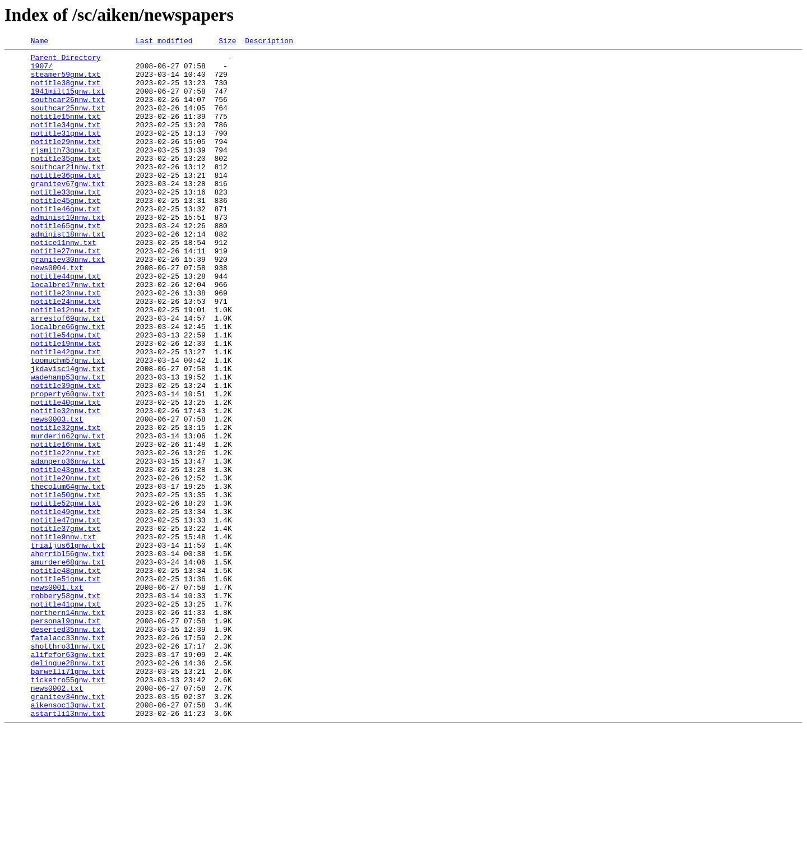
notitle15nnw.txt (66, 131)
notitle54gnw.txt (66, 393)
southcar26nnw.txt (68, 111)
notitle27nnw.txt (66, 293)
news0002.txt (57, 817)
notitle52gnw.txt (66, 595)
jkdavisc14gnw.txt (68, 434)
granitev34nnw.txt (68, 827)
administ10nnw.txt (68, 252)
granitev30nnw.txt (68, 303)
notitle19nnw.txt (66, 404)
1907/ (42, 71)
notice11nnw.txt (63, 282)
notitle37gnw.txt (66, 626)
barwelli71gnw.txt (68, 797)
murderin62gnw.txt (68, 515)
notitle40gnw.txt (66, 474)
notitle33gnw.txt (66, 222)
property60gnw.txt (68, 464)
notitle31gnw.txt (66, 151)
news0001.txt (57, 696)
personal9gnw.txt (66, 737)
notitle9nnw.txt (63, 636)
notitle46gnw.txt (66, 242)
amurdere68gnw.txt (68, 666)
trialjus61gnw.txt (68, 646)
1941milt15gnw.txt (68, 101)
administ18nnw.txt (68, 272)
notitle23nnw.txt (66, 343)
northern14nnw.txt (68, 726)
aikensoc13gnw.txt (68, 837)
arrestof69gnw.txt (68, 373)
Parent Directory (66, 60)
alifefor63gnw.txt (68, 777)
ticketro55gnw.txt (68, 807)
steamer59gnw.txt (66, 81)
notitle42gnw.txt (66, 414)
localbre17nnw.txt (68, 333)
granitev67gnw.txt (68, 212)
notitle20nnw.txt (66, 565)
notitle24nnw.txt (66, 353)
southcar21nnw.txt (68, 192)
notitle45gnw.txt (66, 232)
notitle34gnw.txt (66, 141)
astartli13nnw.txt (68, 848)
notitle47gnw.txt (66, 615)
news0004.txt (57, 313)
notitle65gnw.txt (66, 262)
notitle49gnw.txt (66, 605)
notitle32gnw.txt (66, 504)
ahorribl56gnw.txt (68, 656)
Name (39, 42)
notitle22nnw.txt (66, 535)
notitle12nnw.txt (66, 363)
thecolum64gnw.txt (68, 575)
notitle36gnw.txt (66, 202)
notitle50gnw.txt (66, 585)
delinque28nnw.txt (68, 787)
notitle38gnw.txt (66, 91)
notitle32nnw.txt (66, 484)
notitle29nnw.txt (66, 161)
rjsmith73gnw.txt (66, 171)
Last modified (164, 42)
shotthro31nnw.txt (68, 767)
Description (269, 42)
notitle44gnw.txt (66, 323)
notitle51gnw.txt (66, 686)
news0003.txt (57, 494)
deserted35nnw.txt (68, 747)
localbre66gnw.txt (68, 383)
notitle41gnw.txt (66, 716)
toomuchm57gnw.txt (68, 424)
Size (227, 42)
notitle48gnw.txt (66, 676)
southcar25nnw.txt (68, 121)
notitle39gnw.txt (66, 454)
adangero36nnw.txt (68, 545)
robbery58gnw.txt (66, 706)
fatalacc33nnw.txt (68, 757)
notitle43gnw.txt (66, 555)
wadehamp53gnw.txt (68, 444)
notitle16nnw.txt (66, 525)
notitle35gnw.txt (66, 182)
